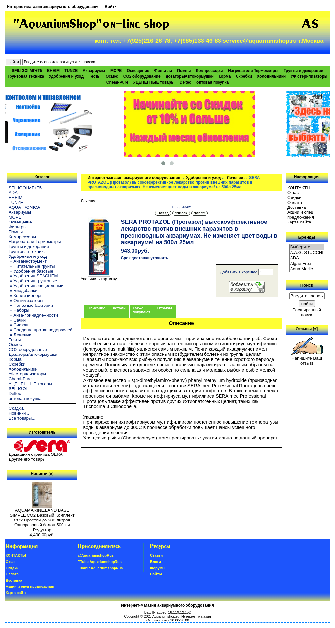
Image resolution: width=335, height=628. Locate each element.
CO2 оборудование (142, 76)
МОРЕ (116, 70)
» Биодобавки (23, 290)
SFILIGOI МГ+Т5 (27, 70)
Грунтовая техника (26, 76)
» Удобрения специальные (36, 285)
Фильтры (163, 70)
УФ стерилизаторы (309, 76)
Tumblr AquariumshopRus (100, 568)
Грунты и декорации (303, 70)
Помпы (184, 70)
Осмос (112, 76)
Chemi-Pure (117, 82)
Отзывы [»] (307, 329)
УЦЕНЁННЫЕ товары (154, 82)
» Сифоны (20, 324)
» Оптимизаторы (26, 300)
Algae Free (307, 264)
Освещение (138, 70)
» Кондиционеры (26, 295)
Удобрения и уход (203, 177)
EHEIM (53, 70)
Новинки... (19, 413)
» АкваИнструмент (28, 261)
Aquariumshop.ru (165, 616)
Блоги (155, 562)
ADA (13, 192)
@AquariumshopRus (96, 555)
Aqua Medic (307, 269)
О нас (293, 192)
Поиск (306, 285)
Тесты (94, 76)
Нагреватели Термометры (253, 70)
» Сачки (17, 320)
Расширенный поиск (306, 312)
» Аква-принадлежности (33, 315)
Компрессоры (209, 70)
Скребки (244, 76)
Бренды (306, 237)
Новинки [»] (42, 473)
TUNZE (71, 70)
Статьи (156, 555)
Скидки (294, 197)
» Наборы (19, 310)
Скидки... (17, 408)
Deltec (185, 82)
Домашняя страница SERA (36, 454)
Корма (225, 76)
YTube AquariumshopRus (100, 562)
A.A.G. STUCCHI (307, 253)
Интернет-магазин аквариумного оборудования (53, 6)
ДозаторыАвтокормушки (190, 76)
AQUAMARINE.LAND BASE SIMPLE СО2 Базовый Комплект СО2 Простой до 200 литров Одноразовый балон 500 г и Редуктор (42, 518)
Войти (111, 6)
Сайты (156, 574)
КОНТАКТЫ (298, 187)
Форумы (157, 568)
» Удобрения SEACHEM (33, 275)
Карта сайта (299, 222)
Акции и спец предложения (300, 215)
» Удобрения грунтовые (33, 280)
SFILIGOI (18, 388)
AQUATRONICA (24, 207)
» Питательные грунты (32, 266)
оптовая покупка (212, 82)
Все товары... (22, 418)
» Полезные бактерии (31, 305)
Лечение (235, 177)
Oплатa (294, 202)
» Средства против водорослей (41, 329)
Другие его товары (27, 459)
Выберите (307, 247)
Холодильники (271, 76)
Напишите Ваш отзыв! (307, 359)
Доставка (296, 207)
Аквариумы (94, 70)
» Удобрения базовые (31, 271)
